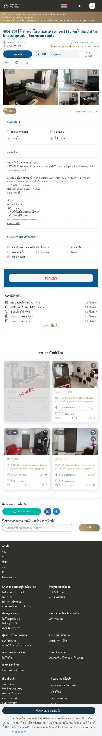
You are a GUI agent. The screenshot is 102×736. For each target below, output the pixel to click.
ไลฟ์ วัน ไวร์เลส (56, 592)
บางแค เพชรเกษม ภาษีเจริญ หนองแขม (48, 14)
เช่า (4, 556)
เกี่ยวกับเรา (56, 691)
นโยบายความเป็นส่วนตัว (63, 685)
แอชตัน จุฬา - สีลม (58, 640)
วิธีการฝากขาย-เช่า (60, 698)
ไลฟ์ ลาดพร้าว (56, 618)
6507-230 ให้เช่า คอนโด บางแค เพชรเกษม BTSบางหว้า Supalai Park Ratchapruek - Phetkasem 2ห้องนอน (74, 467)
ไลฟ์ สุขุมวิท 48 (10, 623)
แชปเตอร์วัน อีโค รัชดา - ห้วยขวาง (66, 657)
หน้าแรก (6, 14)
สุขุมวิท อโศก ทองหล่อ (14, 635)
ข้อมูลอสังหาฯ (13, 121)
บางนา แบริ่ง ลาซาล (13, 652)
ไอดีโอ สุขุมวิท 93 (11, 618)
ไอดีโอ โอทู (7, 657)
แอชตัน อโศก (9, 640)
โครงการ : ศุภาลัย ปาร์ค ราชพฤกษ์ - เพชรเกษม (75, 46)
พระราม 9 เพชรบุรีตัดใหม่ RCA (19, 586)
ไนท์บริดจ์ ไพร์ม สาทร (13, 670)
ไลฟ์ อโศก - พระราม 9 (13, 592)
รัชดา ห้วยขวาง (57, 652)
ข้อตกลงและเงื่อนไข (61, 678)
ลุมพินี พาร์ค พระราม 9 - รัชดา (17, 606)
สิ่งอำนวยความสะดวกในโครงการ (22, 236)
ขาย (4, 551)
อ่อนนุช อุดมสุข (10, 613)
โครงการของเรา (10, 577)
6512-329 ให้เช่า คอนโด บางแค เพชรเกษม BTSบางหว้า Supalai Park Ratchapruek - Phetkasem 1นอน (27, 467)
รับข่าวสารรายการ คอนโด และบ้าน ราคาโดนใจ (28, 520)
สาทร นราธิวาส (10, 664)
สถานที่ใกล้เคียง (13, 295)
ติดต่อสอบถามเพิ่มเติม (14, 504)
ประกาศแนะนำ (20, 14)
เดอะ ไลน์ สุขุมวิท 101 (13, 627)
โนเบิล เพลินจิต (57, 596)
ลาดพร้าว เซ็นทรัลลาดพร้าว (64, 613)
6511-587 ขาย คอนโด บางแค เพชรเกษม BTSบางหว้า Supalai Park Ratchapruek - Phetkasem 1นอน (74, 399)
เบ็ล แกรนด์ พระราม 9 (13, 601)
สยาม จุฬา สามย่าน (59, 635)
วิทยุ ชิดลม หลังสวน (60, 586)
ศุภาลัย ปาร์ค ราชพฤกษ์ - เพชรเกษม (18, 17)
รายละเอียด (12, 152)
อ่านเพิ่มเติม (13, 223)
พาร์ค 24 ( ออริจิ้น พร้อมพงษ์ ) (17, 645)
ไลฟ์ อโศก (7, 596)
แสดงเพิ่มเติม (51, 325)
